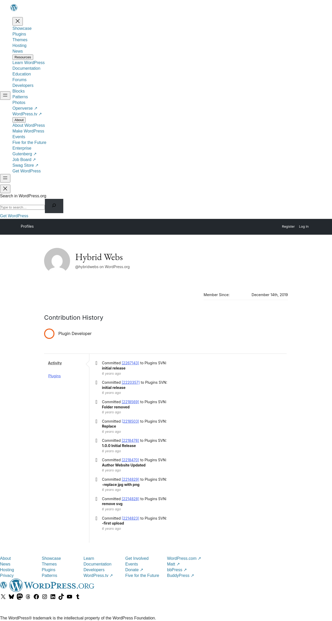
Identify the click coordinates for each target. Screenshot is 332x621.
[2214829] (130, 479)
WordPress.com (184, 558)
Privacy (6, 575)
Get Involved (137, 558)
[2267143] (130, 363)
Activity (55, 363)
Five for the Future (142, 575)
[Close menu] (17, 21)
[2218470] (130, 460)
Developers (94, 570)
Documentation (98, 564)
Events (131, 564)
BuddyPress (180, 575)
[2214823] (130, 518)
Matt (173, 564)
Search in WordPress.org (23, 196)
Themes (49, 564)
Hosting (7, 570)
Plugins (54, 376)
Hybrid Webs (99, 257)
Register (288, 226)
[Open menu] (5, 95)
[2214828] (130, 499)
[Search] (54, 206)
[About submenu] (19, 120)
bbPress (177, 570)
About (5, 558)
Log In (304, 226)
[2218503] (130, 421)
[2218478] (130, 440)
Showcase (51, 558)
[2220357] (131, 382)
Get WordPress (14, 216)
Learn (89, 558)
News (5, 564)
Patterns (49, 575)
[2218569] (130, 402)
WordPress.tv (98, 575)
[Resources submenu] (22, 57)
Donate (134, 570)
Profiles (27, 226)
